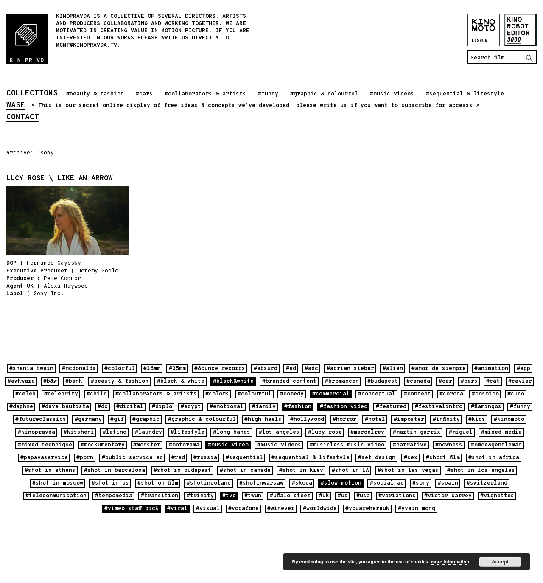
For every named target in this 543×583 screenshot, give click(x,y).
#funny (268, 94)
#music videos (392, 94)
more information (450, 561)
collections (32, 94)
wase (15, 106)
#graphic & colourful (324, 94)
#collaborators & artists (205, 94)
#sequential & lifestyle (465, 94)
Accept (500, 562)
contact (22, 118)
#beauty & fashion (95, 94)
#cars (144, 94)
